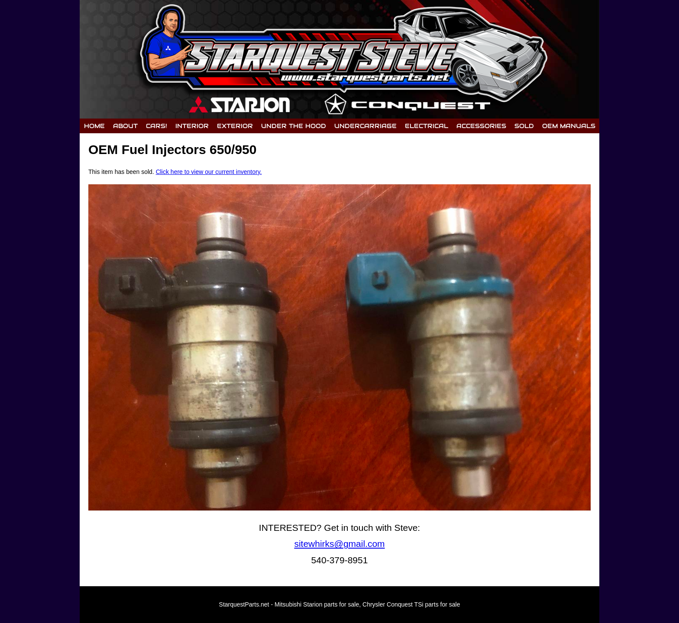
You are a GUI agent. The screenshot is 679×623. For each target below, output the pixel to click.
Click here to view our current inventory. (209, 171)
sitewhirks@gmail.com (339, 544)
